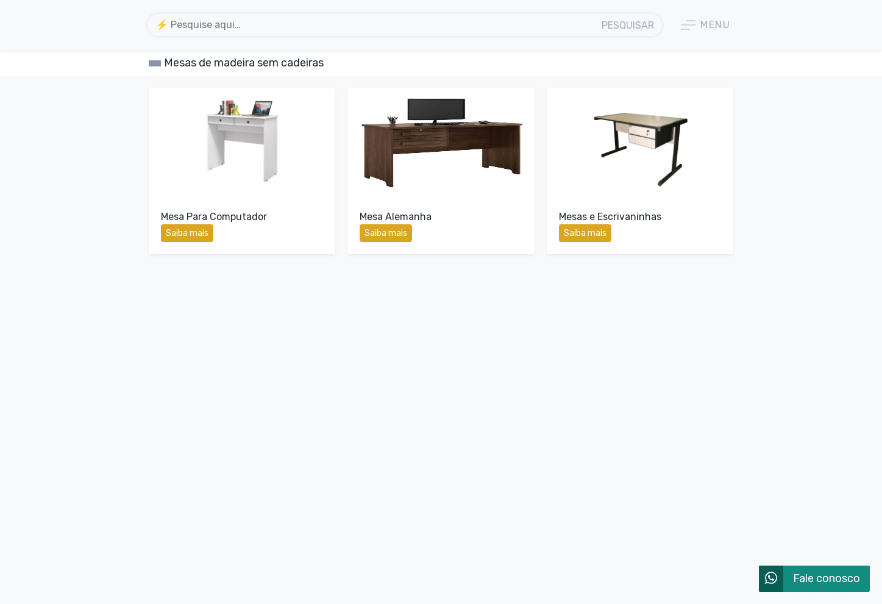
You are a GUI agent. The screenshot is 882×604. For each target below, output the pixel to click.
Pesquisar (628, 25)
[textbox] (372, 24)
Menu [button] (705, 25)
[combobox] (372, 25)
